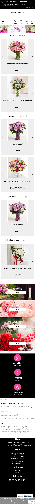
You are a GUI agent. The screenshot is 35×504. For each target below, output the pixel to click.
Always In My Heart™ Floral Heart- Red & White (17, 268)
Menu (3, 23)
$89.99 (17, 70)
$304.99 (17, 275)
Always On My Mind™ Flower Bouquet (17, 63)
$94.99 (17, 107)
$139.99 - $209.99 (17, 188)
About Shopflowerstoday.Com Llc (12, 403)
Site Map (17, 503)
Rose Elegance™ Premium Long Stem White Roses (17, 100)
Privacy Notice (15, 501)
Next (32, 56)
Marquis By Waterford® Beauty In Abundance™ (17, 181)
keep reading (30, 408)
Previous (2, 56)
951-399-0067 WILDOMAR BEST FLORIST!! (15, 2)
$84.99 (17, 150)
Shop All (21, 36)
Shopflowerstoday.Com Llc (17, 12)
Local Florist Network (26, 501)
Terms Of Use (7, 501)
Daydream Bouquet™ (17, 144)
